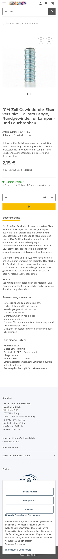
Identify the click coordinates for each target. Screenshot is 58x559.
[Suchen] (52, 11)
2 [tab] (31, 94)
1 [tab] (27, 94)
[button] (40, 3)
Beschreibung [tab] (11, 217)
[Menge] (25, 197)
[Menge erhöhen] (52, 197)
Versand (28, 169)
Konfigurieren (29, 500)
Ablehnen (29, 509)
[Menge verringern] (6, 197)
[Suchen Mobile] (25, 11)
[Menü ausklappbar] (4, 2)
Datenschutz (25, 550)
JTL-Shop (34, 555)
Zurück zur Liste (12, 23)
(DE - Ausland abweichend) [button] (38, 185)
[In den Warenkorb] (4, 33)
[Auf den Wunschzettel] (49, 40)
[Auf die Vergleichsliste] (41, 40)
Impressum (10, 550)
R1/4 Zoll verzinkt (23, 135)
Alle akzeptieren (29, 491)
